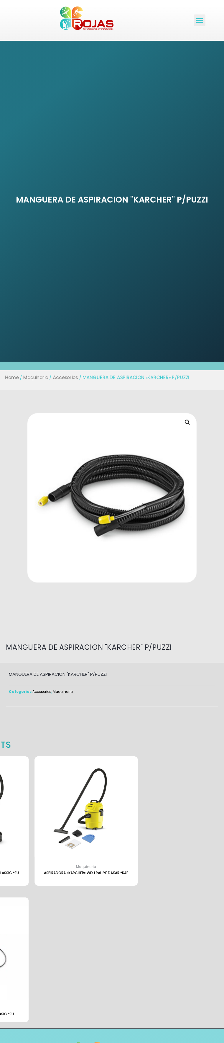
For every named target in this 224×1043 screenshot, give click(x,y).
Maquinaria (33, 377)
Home (9, 377)
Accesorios (64, 377)
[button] (199, 20)
